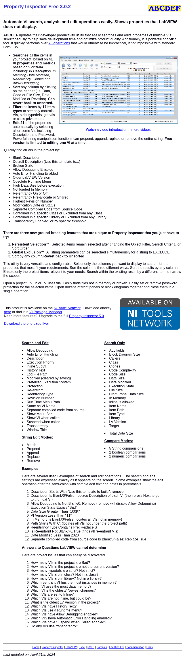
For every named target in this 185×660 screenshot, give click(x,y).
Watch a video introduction (107, 129)
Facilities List (116, 647)
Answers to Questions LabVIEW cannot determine (64, 547)
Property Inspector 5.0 (86, 316)
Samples (102, 647)
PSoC (91, 647)
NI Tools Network (67, 308)
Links (149, 647)
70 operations (59, 43)
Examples (30, 469)
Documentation (135, 647)
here (7, 312)
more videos (141, 129)
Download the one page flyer (26, 323)
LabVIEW (71, 647)
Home (36, 647)
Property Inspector (52, 647)
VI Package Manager (45, 312)
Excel (82, 647)
